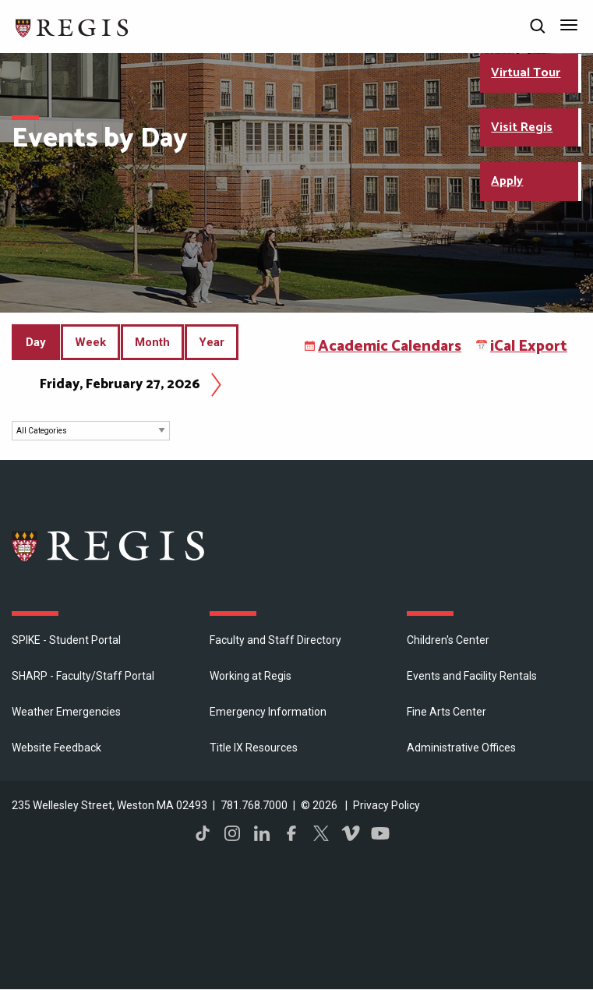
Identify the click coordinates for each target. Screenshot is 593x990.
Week (90, 342)
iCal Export (528, 346)
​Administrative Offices (461, 747)
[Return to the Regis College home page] (72, 26)
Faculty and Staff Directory (275, 640)
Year (211, 342)
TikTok (202, 833)
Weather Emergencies (66, 711)
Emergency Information (268, 711)
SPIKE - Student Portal (66, 640)
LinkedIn (261, 833)
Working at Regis (250, 676)
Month (152, 342)
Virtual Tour (525, 72)
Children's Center (448, 640)
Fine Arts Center (446, 711)
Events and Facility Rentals (472, 676)
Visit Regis (521, 127)
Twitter (321, 833)
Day (39, 348)
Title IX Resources (254, 747)
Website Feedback (56, 747)
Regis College (109, 546)
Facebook (291, 833)
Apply (507, 181)
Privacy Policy (386, 805)
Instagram (232, 833)
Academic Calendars (389, 346)
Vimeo (350, 833)
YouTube (380, 833)
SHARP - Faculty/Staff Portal (83, 676)
